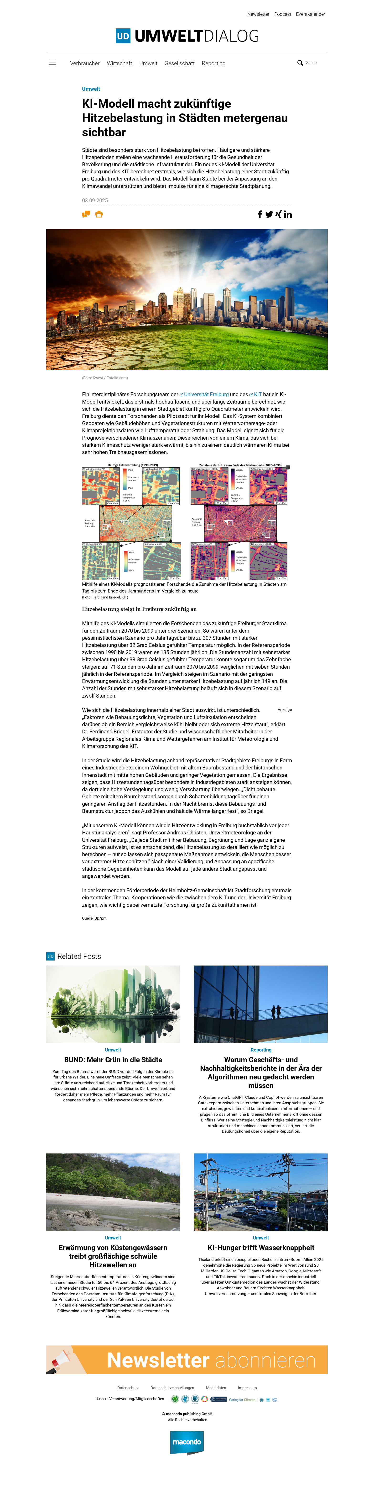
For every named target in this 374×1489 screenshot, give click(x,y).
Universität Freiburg (206, 393)
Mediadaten (216, 1386)
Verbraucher (85, 61)
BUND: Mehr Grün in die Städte (113, 1058)
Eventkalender (310, 14)
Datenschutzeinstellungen (172, 1386)
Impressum (247, 1386)
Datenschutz (128, 1386)
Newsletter (258, 14)
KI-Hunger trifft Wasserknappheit (261, 1246)
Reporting (214, 61)
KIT (258, 393)
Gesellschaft (180, 61)
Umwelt (148, 61)
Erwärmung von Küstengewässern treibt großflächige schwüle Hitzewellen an (113, 1254)
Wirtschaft (119, 61)
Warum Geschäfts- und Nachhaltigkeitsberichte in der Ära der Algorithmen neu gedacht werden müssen (261, 1071)
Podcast (282, 14)
